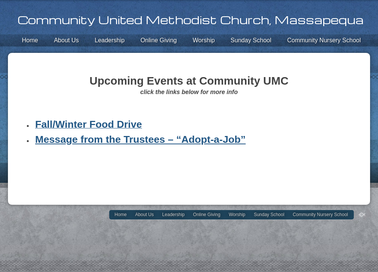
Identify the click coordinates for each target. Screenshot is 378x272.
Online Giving (159, 40)
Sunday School (251, 40)
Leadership (110, 40)
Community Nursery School (324, 40)
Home (30, 40)
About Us (66, 40)
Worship (204, 40)
